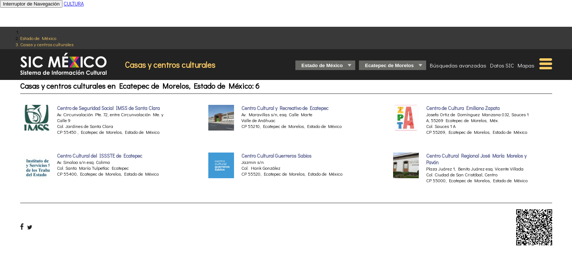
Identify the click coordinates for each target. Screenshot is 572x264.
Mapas (526, 65)
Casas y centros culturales (46, 44)
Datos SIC (502, 65)
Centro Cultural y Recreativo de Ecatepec (284, 108)
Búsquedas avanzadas (458, 65)
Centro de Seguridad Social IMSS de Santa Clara (108, 108)
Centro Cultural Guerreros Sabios (276, 156)
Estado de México (38, 38)
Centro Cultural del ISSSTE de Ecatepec (99, 156)
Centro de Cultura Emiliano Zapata (463, 108)
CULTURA (74, 3)
